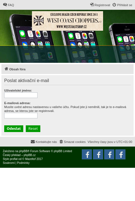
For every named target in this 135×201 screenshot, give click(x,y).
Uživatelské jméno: (18, 90)
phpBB (23, 151)
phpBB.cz (30, 155)
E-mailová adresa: (17, 103)
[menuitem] (8, 5)
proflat (14, 159)
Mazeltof (30, 159)
